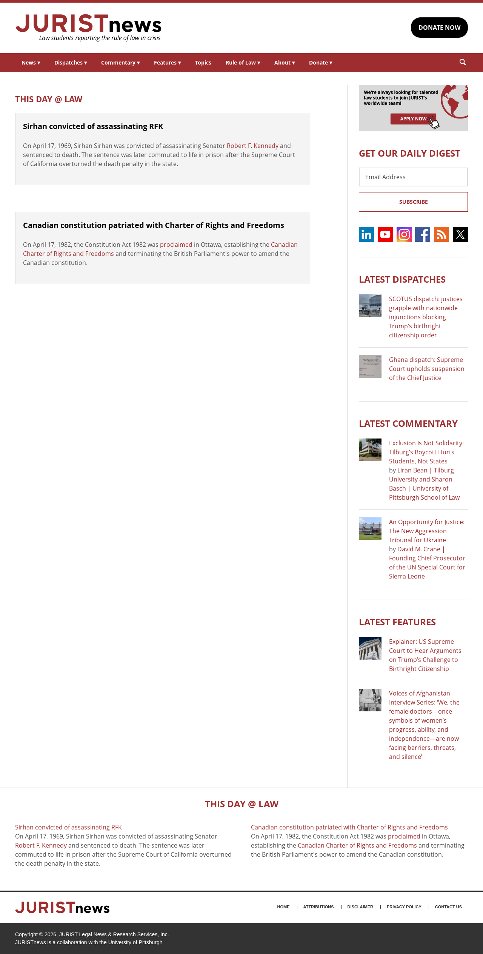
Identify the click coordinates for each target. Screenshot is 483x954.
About (284, 62)
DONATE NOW (439, 27)
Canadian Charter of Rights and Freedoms (357, 845)
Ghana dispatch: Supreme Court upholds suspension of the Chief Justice (427, 368)
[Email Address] (413, 177)
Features (167, 62)
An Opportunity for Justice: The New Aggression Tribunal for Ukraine (427, 531)
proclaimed (176, 244)
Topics (203, 62)
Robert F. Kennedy (252, 146)
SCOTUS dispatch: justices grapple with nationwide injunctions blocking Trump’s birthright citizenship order (426, 317)
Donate (320, 62)
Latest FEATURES (397, 621)
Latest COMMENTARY (408, 423)
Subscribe (413, 201)
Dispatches (70, 62)
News (31, 62)
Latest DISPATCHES (402, 279)
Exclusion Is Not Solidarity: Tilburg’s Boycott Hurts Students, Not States (426, 452)
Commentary (120, 62)
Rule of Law (243, 62)
